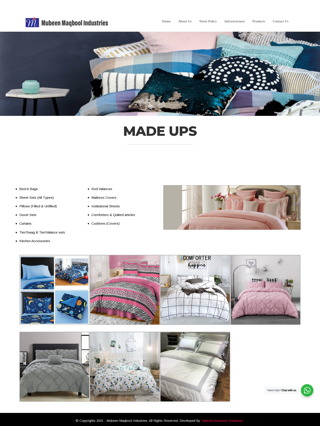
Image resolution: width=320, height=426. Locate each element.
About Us (185, 21)
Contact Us (280, 21)
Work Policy (208, 21)
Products (258, 21)
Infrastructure (234, 21)
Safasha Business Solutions (222, 420)
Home (166, 21)
